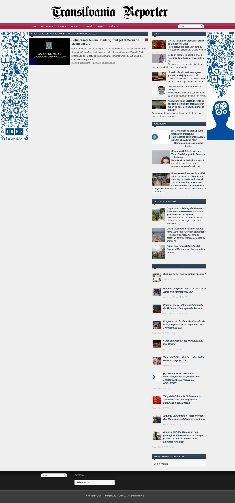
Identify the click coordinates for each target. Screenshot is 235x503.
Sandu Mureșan (82, 63)
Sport (100, 26)
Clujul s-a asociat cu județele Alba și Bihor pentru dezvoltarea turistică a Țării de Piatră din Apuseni (185, 211)
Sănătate (113, 26)
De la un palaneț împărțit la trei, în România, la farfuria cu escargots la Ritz (186, 58)
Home (33, 26)
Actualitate (47, 26)
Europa (75, 26)
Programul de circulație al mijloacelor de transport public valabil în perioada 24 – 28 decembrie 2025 (184, 324)
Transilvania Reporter (115, 496)
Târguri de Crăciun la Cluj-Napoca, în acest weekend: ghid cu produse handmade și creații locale (182, 399)
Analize (62, 26)
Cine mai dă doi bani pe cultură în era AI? (184, 274)
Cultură (88, 26)
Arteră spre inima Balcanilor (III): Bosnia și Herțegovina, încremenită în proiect (186, 249)
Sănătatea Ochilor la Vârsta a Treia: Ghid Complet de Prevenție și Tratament (188, 154)
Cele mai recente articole (167, 266)
